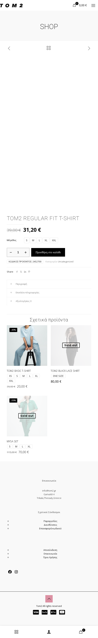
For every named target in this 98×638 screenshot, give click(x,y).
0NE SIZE (58, 376)
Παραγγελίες (50, 521)
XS (10, 376)
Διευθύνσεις (50, 524)
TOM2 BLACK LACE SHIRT (65, 370)
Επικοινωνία (50, 553)
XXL (54, 240)
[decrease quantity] (11, 252)
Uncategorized (65, 261)
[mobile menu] (93, 5)
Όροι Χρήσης (50, 557)
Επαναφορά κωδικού (50, 528)
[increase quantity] (25, 252)
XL (46, 240)
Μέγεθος (11, 240)
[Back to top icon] (49, 598)
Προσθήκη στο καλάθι (48, 252)
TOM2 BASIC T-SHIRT (19, 370)
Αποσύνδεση (50, 550)
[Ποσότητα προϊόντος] (18, 252)
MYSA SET (12, 441)
